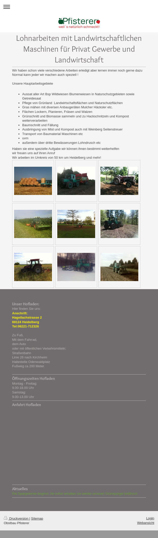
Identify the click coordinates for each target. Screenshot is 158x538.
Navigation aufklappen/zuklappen (79, 6)
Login (150, 518)
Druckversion (16, 518)
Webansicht (145, 523)
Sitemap (37, 518)
